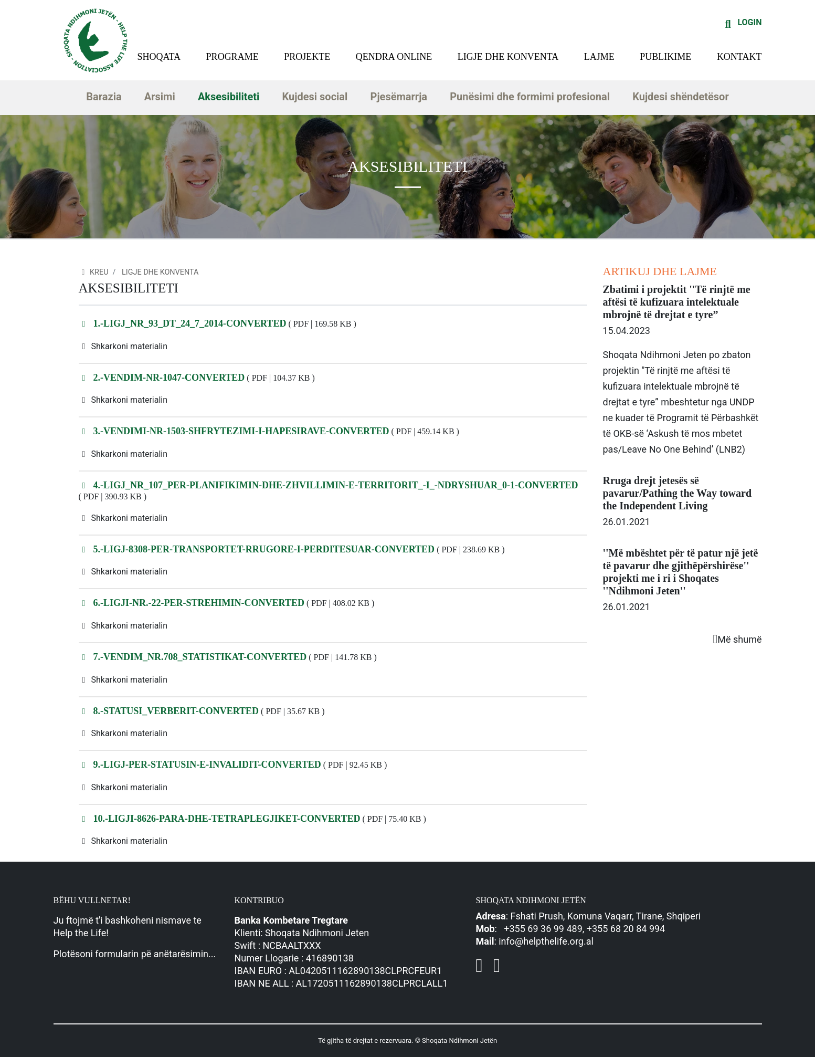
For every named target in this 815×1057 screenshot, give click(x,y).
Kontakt (739, 56)
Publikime (665, 56)
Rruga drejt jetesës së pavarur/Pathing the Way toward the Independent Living (677, 493)
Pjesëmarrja (399, 96)
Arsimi (159, 96)
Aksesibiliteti (229, 96)
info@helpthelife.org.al (546, 941)
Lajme (599, 56)
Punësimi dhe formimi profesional (530, 96)
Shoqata (159, 56)
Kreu (94, 272)
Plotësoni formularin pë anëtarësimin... (135, 953)
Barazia (103, 96)
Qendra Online (394, 56)
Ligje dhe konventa (508, 56)
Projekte (307, 56)
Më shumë (737, 639)
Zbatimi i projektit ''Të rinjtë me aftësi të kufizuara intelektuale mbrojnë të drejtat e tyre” (676, 302)
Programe (232, 56)
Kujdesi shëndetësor (680, 96)
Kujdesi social (315, 96)
